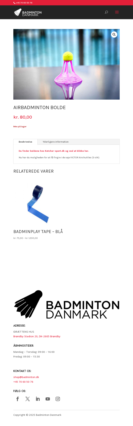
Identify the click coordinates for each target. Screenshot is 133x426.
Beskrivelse (25, 141)
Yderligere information (56, 141)
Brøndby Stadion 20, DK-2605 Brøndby (36, 336)
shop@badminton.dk (26, 377)
